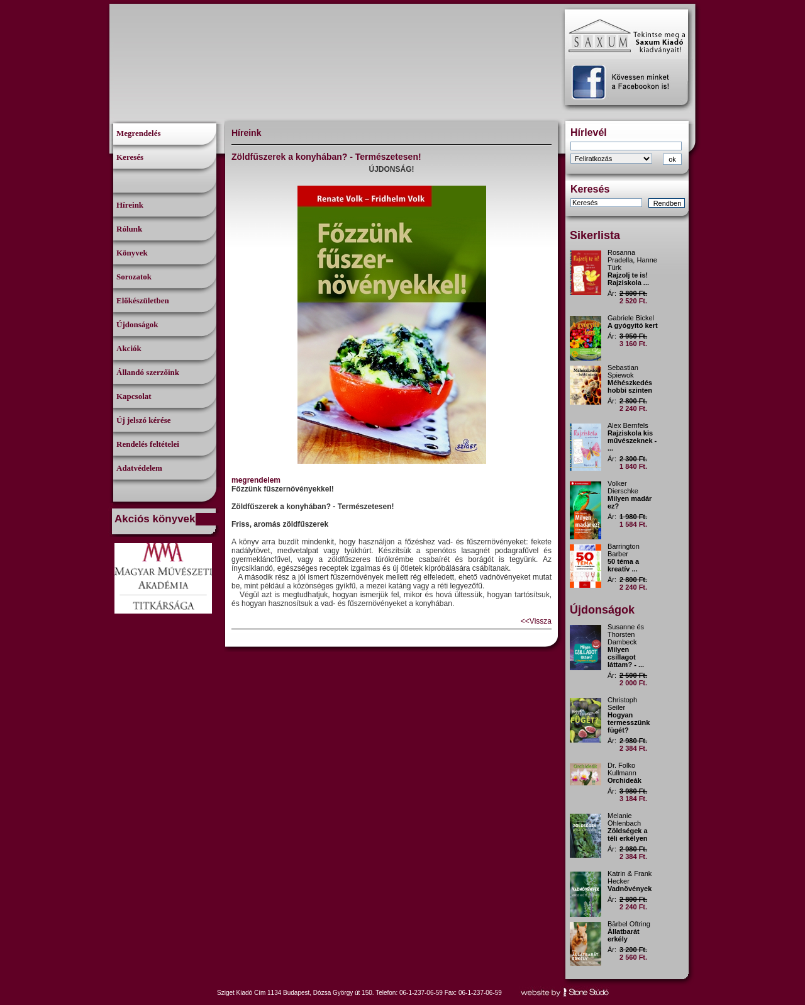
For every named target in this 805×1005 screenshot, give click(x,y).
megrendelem (255, 480)
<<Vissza (536, 621)
